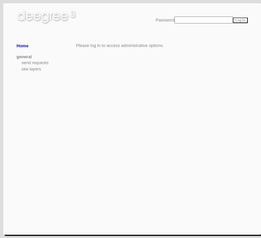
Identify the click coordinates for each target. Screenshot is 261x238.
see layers (31, 68)
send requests (35, 62)
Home (22, 45)
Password (165, 20)
